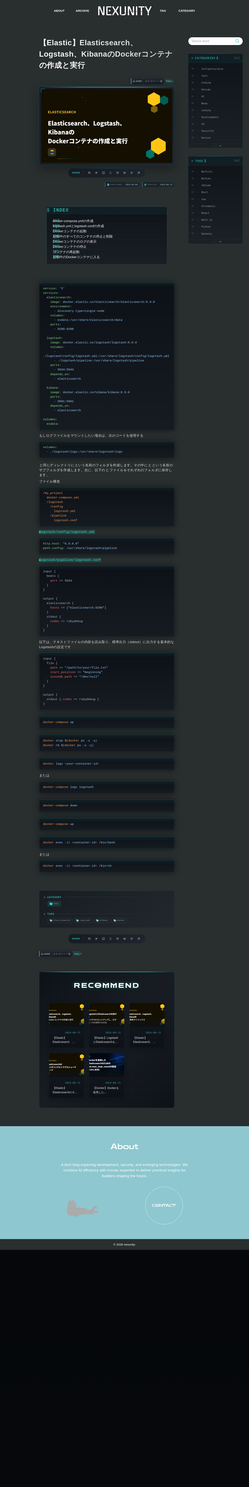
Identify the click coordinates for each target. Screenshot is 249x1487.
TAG (163, 10)
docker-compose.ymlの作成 (82, 236)
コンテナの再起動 (75, 294)
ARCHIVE (82, 10)
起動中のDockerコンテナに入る (85, 304)
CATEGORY (187, 10)
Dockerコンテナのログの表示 (84, 275)
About (124, 1387)
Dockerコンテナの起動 (79, 255)
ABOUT (59, 10)
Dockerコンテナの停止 (79, 284)
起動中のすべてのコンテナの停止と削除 (92, 265)
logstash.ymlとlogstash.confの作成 (87, 246)
